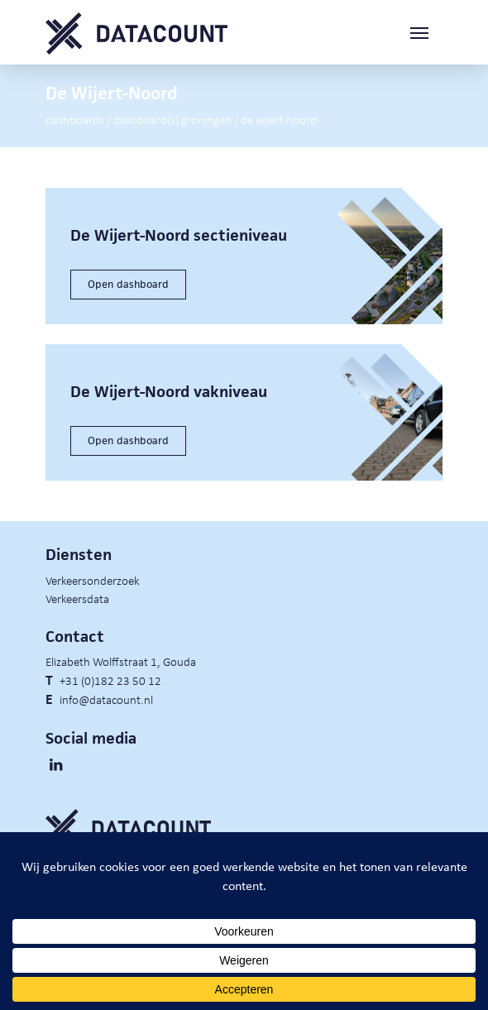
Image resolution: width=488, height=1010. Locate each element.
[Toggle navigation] (426, 33)
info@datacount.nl (106, 699)
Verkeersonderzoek (92, 580)
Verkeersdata (77, 598)
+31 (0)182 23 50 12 (110, 680)
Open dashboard (128, 284)
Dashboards (74, 119)
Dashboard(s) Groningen (172, 119)
